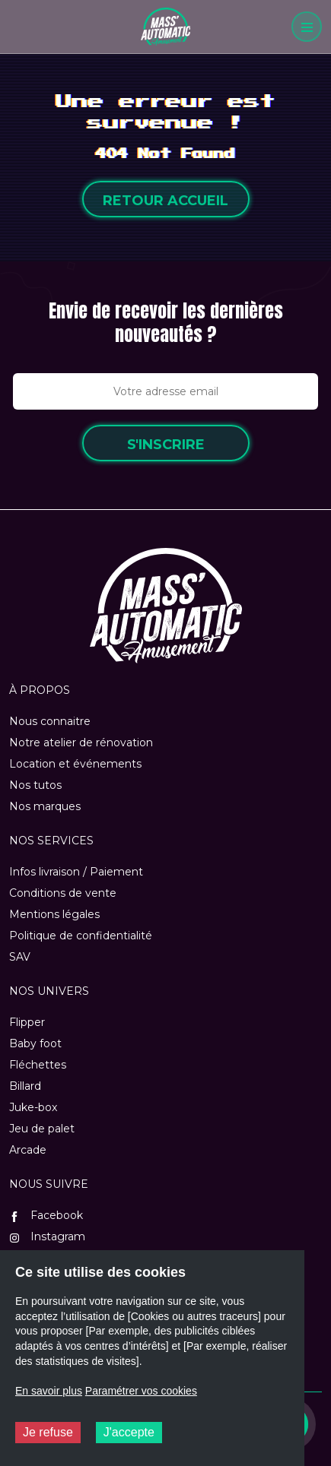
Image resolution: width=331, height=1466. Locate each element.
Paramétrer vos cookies (141, 1391)
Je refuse (48, 1432)
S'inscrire (166, 444)
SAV (19, 957)
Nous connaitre (50, 721)
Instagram (47, 1236)
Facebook (46, 1215)
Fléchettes (37, 1065)
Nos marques (45, 806)
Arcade (27, 1150)
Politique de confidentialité (80, 935)
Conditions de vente (62, 893)
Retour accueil (165, 200)
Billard (25, 1086)
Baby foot (35, 1043)
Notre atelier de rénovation (81, 742)
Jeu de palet (42, 1128)
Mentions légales (54, 914)
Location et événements (75, 764)
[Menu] (306, 26)
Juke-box (33, 1107)
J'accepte (128, 1432)
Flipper (27, 1022)
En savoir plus (48, 1391)
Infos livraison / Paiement (76, 872)
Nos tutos (35, 785)
